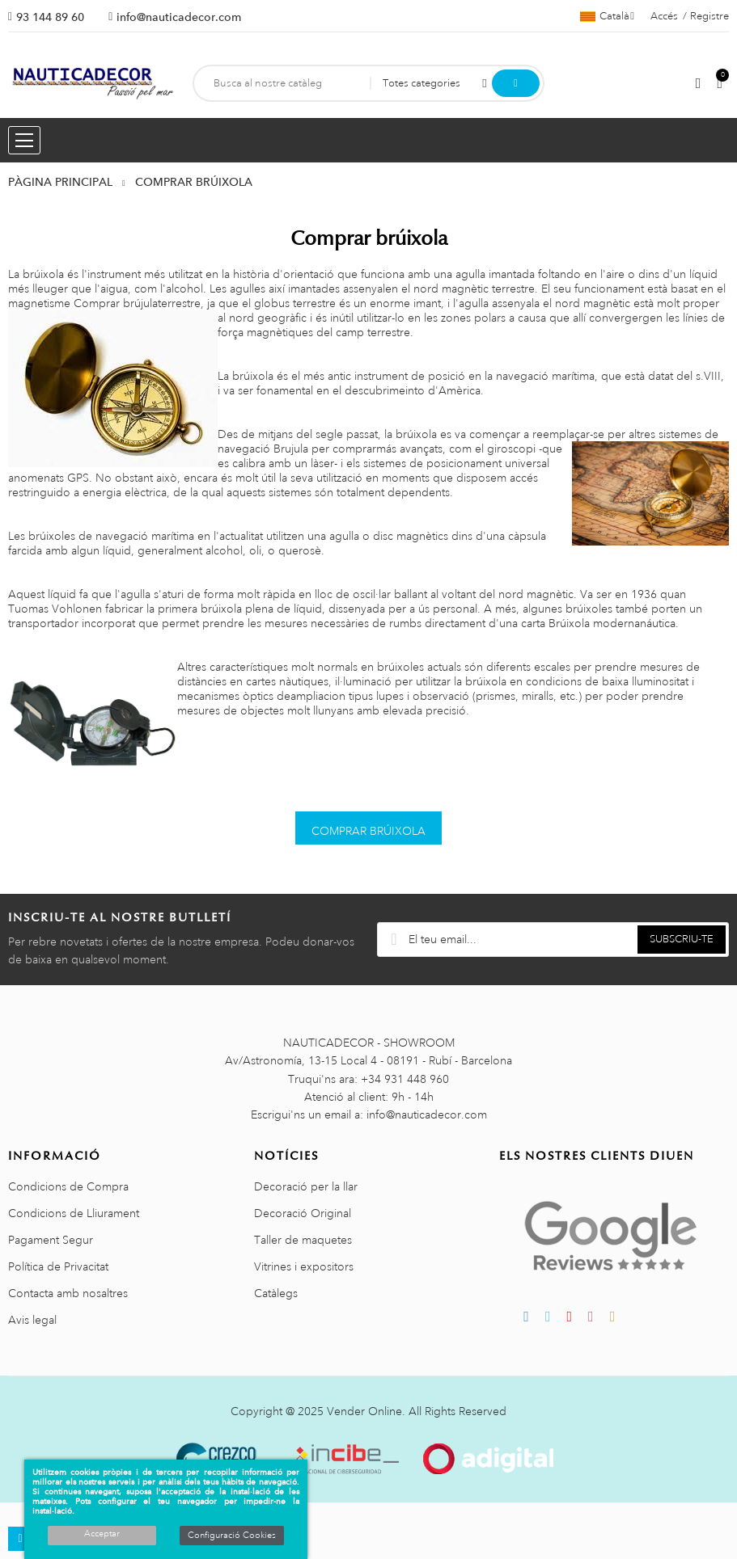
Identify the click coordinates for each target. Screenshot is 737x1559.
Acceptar (102, 1534)
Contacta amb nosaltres (68, 1293)
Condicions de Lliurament (73, 1213)
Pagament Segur (50, 1239)
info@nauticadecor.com (178, 17)
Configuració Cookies (232, 1535)
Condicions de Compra (68, 1186)
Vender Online (364, 1411)
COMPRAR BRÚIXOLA (368, 831)
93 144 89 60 (50, 17)
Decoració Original (302, 1213)
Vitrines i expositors (304, 1266)
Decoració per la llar (306, 1186)
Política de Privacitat (58, 1266)
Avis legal (32, 1320)
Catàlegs (276, 1293)
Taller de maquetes (303, 1239)
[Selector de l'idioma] (607, 16)
